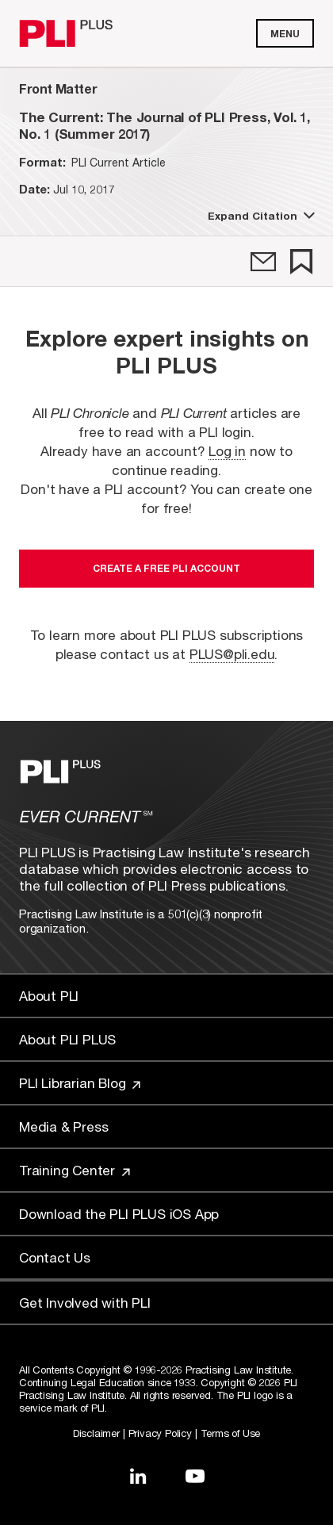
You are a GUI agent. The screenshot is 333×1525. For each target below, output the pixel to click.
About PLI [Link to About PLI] (48, 995)
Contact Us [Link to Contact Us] (54, 1257)
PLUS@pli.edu (232, 654)
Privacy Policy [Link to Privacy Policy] (160, 1433)
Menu (285, 34)
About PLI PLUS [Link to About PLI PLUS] (67, 1039)
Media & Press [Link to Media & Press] (63, 1126)
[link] (263, 261)
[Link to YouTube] (195, 1476)
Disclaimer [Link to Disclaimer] (96, 1433)
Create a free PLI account (166, 568)
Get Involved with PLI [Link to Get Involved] (85, 1302)
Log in (227, 451)
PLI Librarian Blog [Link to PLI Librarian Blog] (79, 1083)
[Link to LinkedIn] (137, 1476)
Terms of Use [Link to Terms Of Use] (231, 1433)
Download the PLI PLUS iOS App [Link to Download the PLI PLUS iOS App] (119, 1213)
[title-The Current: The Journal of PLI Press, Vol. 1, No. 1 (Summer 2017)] (166, 125)
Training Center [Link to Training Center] (74, 1170)
